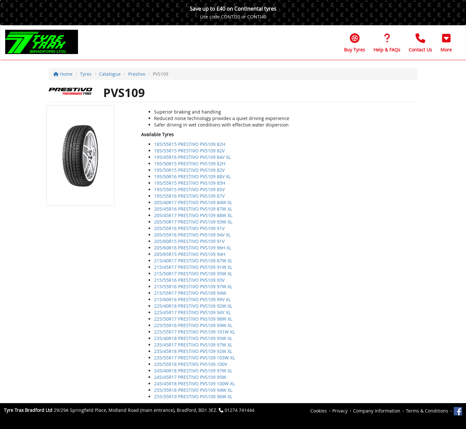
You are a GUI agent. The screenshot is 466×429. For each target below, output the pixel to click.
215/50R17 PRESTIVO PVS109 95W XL (193, 273)
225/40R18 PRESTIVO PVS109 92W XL (193, 306)
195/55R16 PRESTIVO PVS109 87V (189, 196)
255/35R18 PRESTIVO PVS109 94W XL (193, 390)
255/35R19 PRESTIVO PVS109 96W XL (193, 396)
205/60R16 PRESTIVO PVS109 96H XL (192, 248)
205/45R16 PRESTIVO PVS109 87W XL (193, 209)
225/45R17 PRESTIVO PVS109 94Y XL (192, 312)
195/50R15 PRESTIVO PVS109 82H (189, 163)
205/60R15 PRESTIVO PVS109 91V (189, 241)
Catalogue (110, 74)
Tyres (86, 74)
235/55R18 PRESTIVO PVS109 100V (190, 364)
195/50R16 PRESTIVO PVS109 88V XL (192, 176)
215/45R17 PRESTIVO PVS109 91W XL (193, 267)
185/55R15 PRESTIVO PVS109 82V (189, 151)
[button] (446, 42)
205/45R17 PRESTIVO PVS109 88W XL (193, 215)
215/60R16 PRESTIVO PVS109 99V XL (192, 299)
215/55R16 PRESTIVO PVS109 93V (189, 280)
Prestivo (136, 74)
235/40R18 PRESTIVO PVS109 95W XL (193, 338)
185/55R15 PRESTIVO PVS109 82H (189, 144)
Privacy (340, 411)
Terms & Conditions (427, 411)
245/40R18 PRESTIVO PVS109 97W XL (193, 371)
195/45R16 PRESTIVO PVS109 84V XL (192, 157)
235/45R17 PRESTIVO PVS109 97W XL (193, 345)
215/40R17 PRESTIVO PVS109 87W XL (193, 261)
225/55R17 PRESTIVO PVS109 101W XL (194, 332)
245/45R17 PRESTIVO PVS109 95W (190, 377)
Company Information (376, 411)
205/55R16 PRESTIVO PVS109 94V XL (192, 235)
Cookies (318, 411)
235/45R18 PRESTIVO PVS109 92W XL (193, 351)
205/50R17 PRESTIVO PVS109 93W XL (193, 222)
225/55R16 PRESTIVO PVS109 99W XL (193, 325)
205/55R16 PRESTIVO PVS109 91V (189, 228)
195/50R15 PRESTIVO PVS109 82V (189, 170)
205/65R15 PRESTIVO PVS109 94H (189, 254)
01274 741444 (239, 410)
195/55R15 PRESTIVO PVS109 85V (189, 189)
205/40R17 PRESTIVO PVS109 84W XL (193, 202)
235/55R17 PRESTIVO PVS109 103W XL (194, 358)
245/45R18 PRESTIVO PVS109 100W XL (194, 383)
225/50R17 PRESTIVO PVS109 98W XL (193, 319)
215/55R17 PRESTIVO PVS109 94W (190, 293)
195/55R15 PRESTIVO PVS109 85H (189, 183)
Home (62, 74)
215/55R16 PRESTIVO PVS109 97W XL (193, 286)
